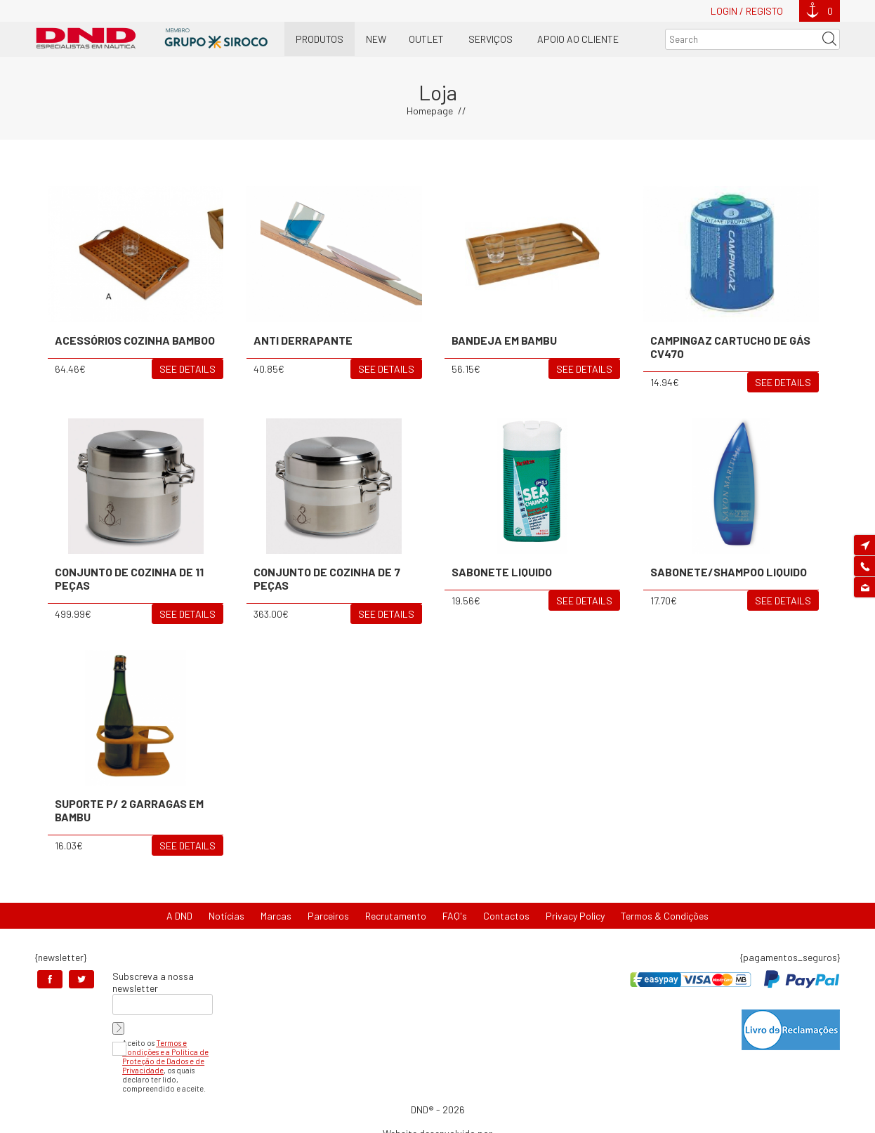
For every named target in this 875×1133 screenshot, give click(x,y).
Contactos (506, 916)
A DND (179, 916)
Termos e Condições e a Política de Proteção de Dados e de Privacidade (165, 1056)
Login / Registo (747, 11)
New (376, 39)
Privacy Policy (575, 916)
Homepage (430, 111)
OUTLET (426, 39)
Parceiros (328, 916)
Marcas (276, 916)
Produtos (319, 39)
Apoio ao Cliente (578, 39)
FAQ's (454, 916)
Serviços (490, 39)
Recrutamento (395, 916)
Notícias (226, 916)
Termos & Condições (665, 916)
